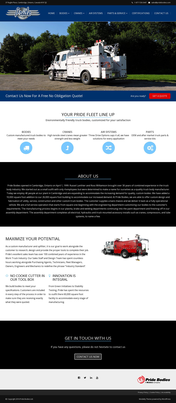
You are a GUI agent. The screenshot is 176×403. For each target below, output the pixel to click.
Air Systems (95, 13)
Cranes (78, 13)
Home (51, 13)
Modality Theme (145, 399)
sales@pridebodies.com (160, 2)
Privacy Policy (143, 392)
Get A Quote (160, 96)
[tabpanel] (88, 56)
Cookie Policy (155, 392)
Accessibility (166, 392)
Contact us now (88, 356)
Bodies (64, 13)
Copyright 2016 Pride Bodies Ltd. (20, 399)
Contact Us (161, 13)
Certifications (140, 13)
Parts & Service (117, 13)
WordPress (166, 399)
